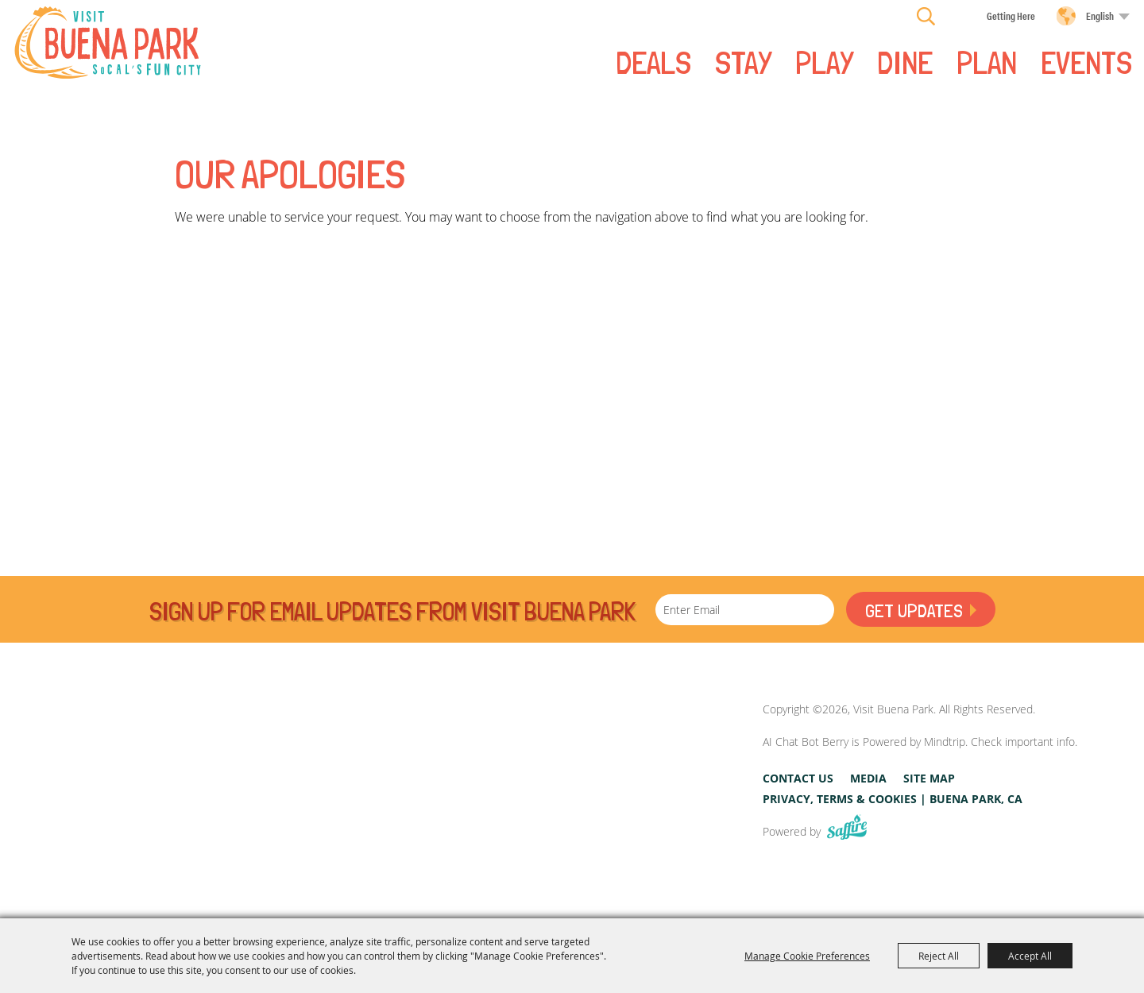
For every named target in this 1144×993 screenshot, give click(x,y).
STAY (743, 61)
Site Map (929, 778)
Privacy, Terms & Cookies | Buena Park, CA (892, 798)
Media (868, 778)
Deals (653, 61)
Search (926, 16)
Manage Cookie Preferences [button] (807, 955)
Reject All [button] (938, 955)
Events (1086, 61)
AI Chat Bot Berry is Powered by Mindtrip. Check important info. (920, 741)
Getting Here (1011, 15)
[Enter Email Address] (744, 609)
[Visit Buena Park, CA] (671, 770)
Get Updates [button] (913, 610)
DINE (905, 61)
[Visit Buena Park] (107, 42)
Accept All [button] (1030, 955)
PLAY (824, 61)
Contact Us (798, 778)
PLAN (987, 61)
